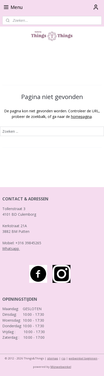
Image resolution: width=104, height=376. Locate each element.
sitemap (52, 358)
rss (63, 358)
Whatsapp (11, 248)
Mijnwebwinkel (60, 367)
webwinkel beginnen (83, 358)
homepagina (81, 116)
